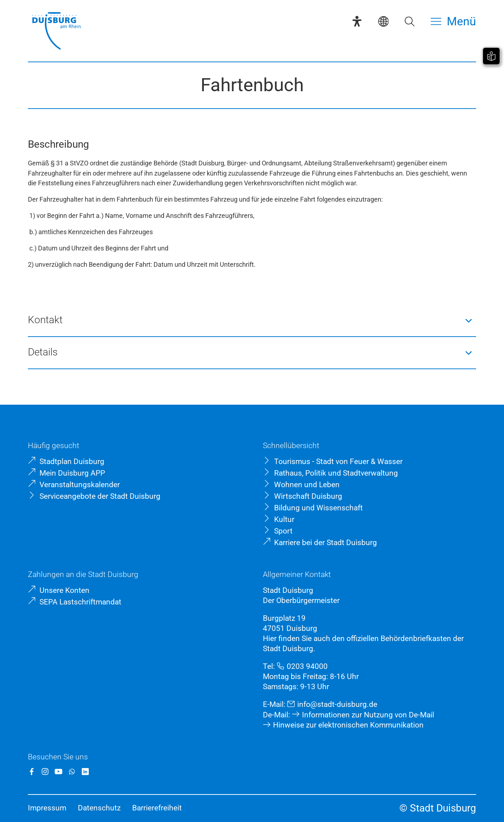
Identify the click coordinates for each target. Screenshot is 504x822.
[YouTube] (58, 771)
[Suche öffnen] (409, 21)
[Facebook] (31, 771)
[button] (252, 320)
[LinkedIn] (85, 771)
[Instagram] (45, 771)
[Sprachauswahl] (383, 21)
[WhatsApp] (72, 771)
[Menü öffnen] (453, 21)
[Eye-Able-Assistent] (357, 21)
